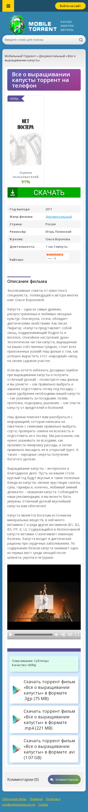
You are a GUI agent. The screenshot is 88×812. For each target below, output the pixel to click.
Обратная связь (14, 799)
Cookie (43, 804)
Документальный (59, 216)
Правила (36, 799)
